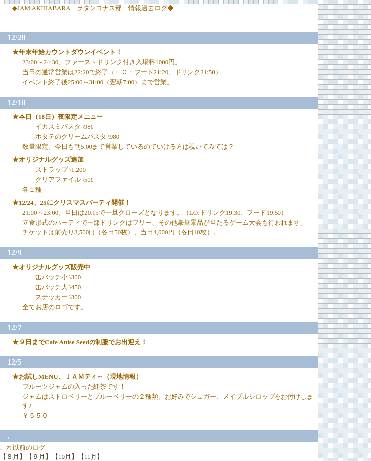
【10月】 (65, 456)
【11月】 (90, 456)
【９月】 (39, 456)
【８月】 (13, 456)
